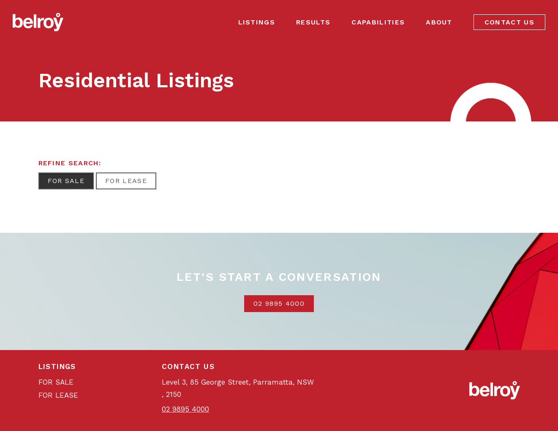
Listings (256, 22)
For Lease (126, 181)
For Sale (66, 181)
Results (313, 22)
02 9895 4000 (279, 303)
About (439, 22)
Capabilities (378, 22)
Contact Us (509, 22)
